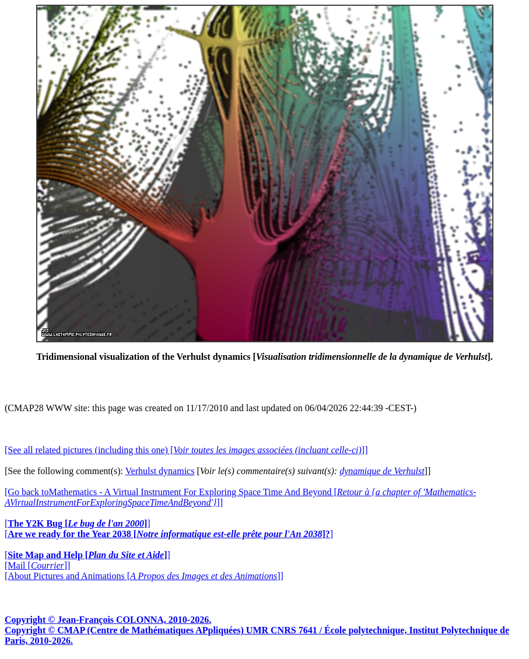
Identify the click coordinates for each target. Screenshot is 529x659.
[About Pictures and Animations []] (144, 576)
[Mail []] (37, 565)
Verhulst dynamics (160, 471)
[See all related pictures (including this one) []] (186, 450)
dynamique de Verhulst (381, 471)
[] (77, 523)
